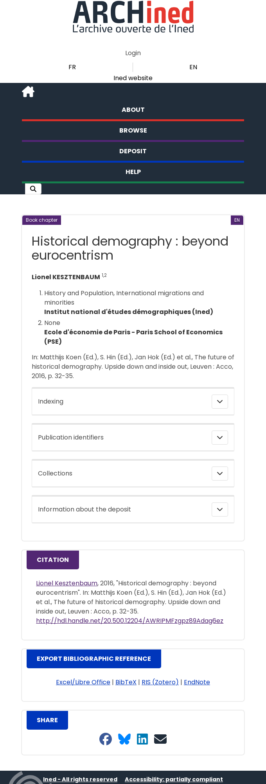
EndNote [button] (197, 682)
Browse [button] (133, 130)
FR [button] (72, 67)
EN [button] (193, 67)
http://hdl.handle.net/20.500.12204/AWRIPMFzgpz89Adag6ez (129, 620)
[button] (33, 188)
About (133, 109)
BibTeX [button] (126, 682)
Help (133, 171)
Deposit (133, 151)
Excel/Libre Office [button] (83, 682)
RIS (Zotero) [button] (160, 682)
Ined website (133, 78)
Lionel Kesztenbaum (66, 583)
